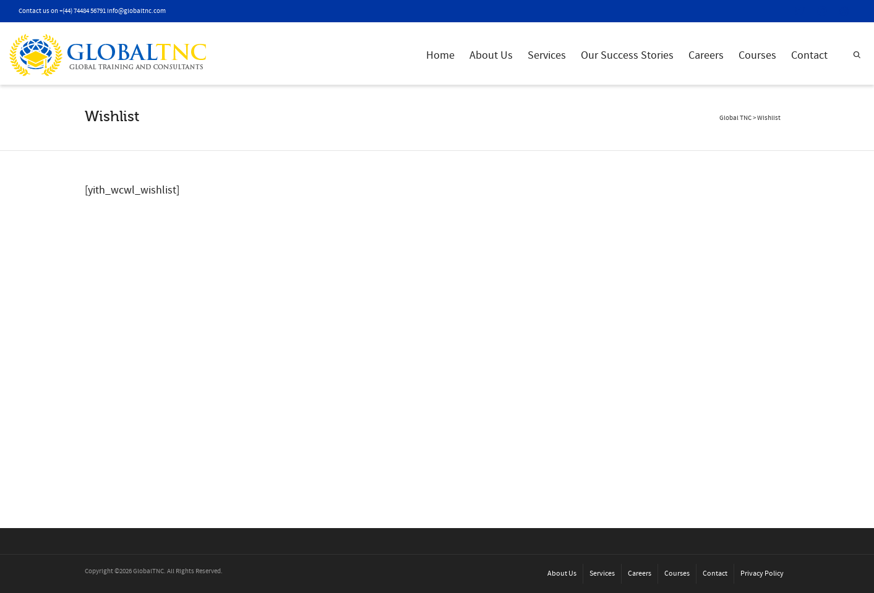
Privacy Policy (762, 573)
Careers (706, 55)
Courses (757, 55)
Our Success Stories (627, 55)
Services (547, 55)
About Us (491, 55)
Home (440, 55)
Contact (809, 55)
